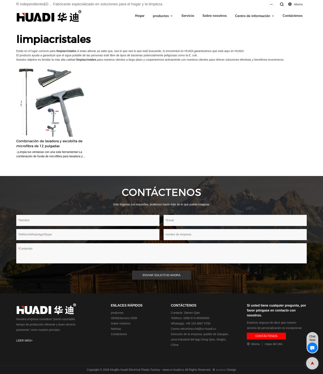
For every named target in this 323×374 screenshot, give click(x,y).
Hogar (140, 15)
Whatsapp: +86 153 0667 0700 (191, 323)
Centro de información (252, 16)
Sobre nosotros (214, 15)
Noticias (116, 328)
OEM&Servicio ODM (124, 318)
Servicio (187, 15)
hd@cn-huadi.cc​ (205, 328)
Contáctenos (293, 15)
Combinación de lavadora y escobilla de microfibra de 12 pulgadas (49, 143)
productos (161, 16)
